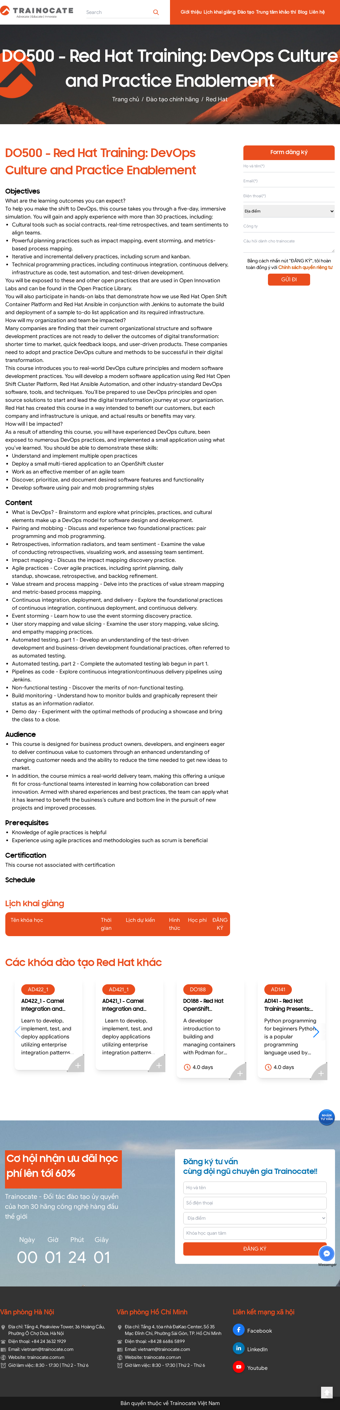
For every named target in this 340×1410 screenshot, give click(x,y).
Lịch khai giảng (219, 12)
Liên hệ (317, 12)
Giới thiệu (191, 12)
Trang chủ (125, 99)
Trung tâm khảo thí (276, 12)
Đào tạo (245, 12)
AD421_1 (118, 989)
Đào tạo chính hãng (172, 99)
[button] (319, 1031)
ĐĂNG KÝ (255, 1249)
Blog (302, 12)
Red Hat (217, 99)
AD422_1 (38, 989)
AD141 (278, 989)
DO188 (198, 989)
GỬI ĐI (289, 279)
